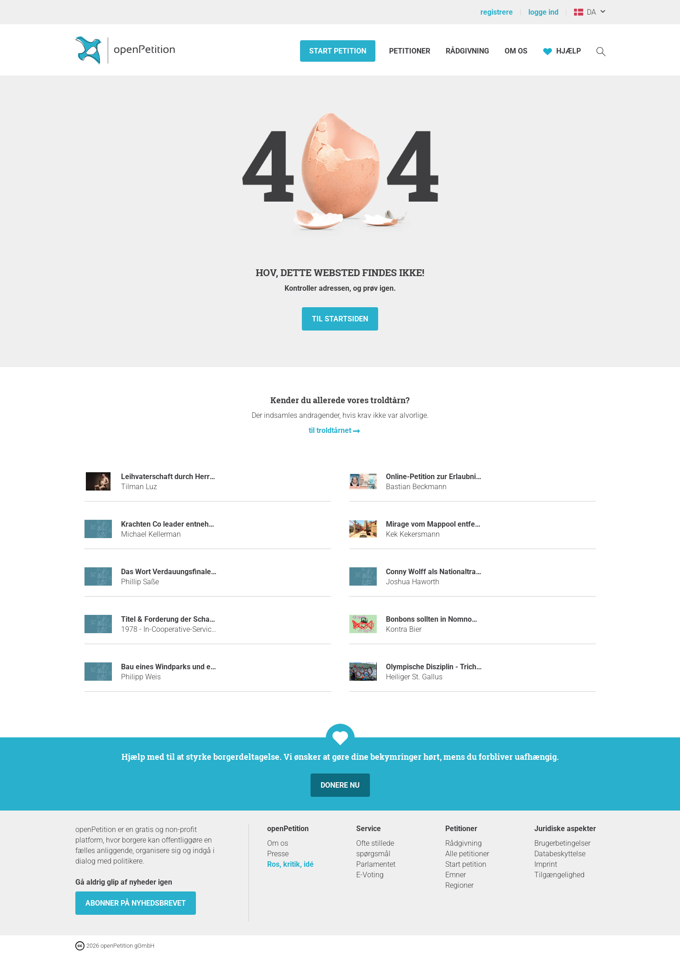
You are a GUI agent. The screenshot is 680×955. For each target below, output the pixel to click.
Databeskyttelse (559, 853)
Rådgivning (467, 51)
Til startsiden (340, 319)
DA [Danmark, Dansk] (585, 12)
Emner (455, 874)
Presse (278, 853)
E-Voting (370, 874)
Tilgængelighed (559, 874)
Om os (516, 51)
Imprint (545, 864)
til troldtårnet (331, 430)
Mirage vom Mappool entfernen (438, 524)
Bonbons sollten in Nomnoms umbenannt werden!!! (469, 619)
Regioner (459, 885)
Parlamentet (375, 864)
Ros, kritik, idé (290, 864)
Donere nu (340, 785)
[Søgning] (601, 51)
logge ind (543, 12)
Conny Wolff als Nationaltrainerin (440, 571)
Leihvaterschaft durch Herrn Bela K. (180, 476)
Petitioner (410, 51)
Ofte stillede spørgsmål (375, 848)
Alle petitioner (467, 853)
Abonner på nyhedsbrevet (135, 903)
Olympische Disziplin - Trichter (435, 666)
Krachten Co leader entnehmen (172, 524)
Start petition (337, 51)
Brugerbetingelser (562, 843)
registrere (496, 12)
